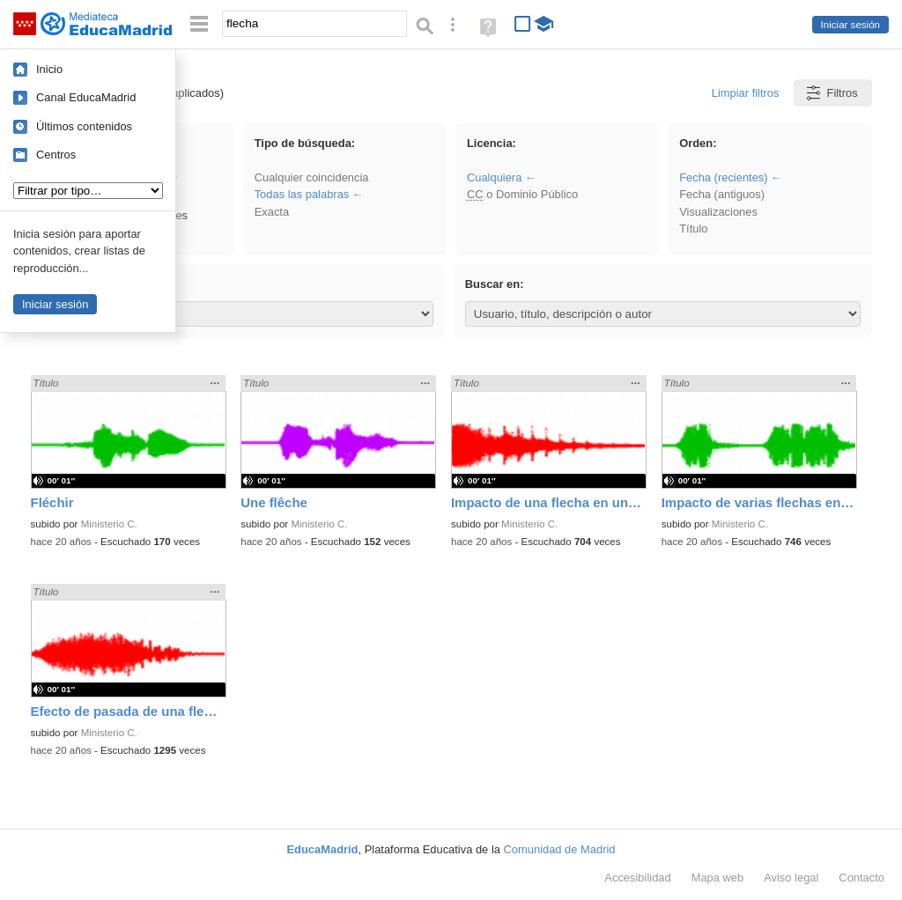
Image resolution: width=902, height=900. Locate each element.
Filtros (831, 93)
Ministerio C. (109, 524)
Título (693, 228)
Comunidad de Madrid (560, 849)
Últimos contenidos (84, 126)
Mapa (717, 877)
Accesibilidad (637, 877)
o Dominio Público (522, 194)
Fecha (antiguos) (722, 194)
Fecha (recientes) (723, 177)
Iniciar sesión (850, 24)
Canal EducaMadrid (86, 97)
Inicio (49, 69)
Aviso (791, 877)
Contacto (861, 877)
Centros (56, 154)
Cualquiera (494, 177)
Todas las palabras (302, 194)
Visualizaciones (718, 211)
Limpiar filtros (746, 93)
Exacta (272, 211)
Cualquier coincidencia (312, 177)
